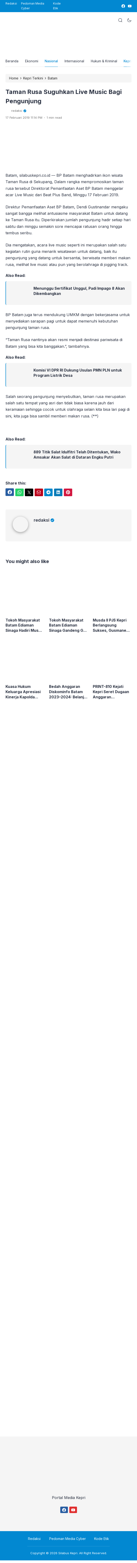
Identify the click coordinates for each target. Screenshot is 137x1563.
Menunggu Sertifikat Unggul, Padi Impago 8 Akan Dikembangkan (79, 293)
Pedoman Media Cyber (32, 6)
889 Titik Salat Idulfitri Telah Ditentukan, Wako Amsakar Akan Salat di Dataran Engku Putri (78, 457)
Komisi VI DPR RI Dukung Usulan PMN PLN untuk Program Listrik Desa (78, 375)
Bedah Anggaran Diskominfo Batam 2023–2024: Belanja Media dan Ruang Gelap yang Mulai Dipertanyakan (68, 694)
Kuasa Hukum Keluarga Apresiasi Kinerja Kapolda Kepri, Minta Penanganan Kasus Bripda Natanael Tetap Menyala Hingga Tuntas (23, 694)
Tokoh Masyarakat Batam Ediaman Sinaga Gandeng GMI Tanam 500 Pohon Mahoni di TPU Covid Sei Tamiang (67, 627)
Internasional (79, 62)
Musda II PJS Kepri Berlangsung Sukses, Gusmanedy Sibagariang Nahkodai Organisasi (112, 627)
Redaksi (11, 3)
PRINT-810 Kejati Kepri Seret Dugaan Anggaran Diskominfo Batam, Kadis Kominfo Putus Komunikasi (111, 694)
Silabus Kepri (67, 1556)
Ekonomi (32, 62)
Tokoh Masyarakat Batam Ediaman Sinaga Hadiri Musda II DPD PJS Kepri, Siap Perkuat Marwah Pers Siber (23, 627)
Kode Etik (57, 6)
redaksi (44, 521)
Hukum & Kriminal (109, 62)
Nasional (54, 62)
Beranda (12, 62)
